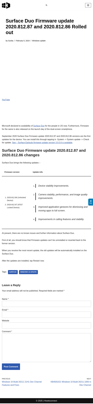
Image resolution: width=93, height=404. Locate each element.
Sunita (10, 41)
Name (5, 299)
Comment (7, 332)
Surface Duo (39, 126)
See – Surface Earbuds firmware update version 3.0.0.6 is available (42, 143)
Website (5, 321)
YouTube (6, 100)
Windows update (39, 41)
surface (12, 272)
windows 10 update (28, 272)
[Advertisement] (46, 64)
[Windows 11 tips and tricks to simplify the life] (6, 5)
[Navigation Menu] (88, 5)
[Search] (46, 5)
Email (5, 310)
